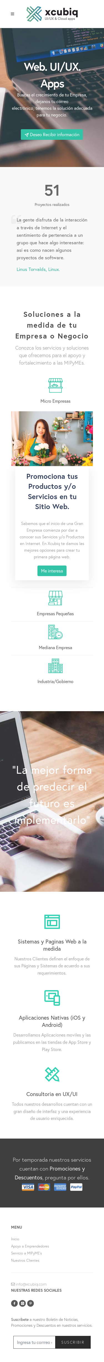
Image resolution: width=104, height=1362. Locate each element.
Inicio (15, 1239)
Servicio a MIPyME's (26, 1253)
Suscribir (73, 1342)
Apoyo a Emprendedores (30, 1246)
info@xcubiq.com (29, 1284)
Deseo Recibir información (51, 134)
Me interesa (52, 571)
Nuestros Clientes (25, 1260)
